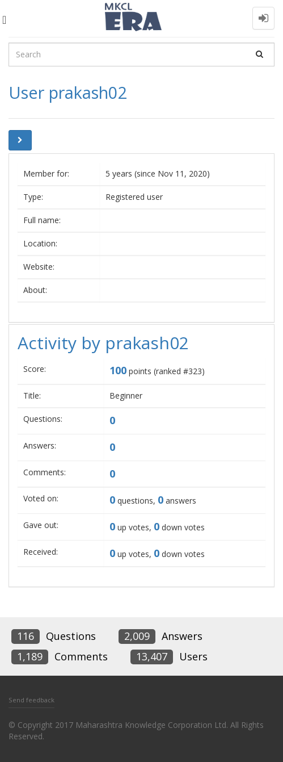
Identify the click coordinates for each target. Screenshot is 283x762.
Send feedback (31, 700)
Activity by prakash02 (103, 342)
